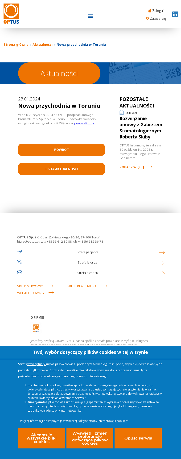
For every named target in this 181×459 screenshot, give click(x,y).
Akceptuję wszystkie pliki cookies (42, 438)
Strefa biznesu (87, 273)
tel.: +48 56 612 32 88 (56, 241)
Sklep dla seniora (82, 286)
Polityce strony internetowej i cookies (102, 421)
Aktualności (43, 44)
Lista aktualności (61, 169)
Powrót (61, 150)
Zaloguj (158, 10)
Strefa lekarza (87, 262)
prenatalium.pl (84, 123)
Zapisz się (158, 18)
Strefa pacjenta (87, 252)
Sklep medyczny (30, 286)
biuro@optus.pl (28, 241)
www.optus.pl (36, 364)
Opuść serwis (138, 438)
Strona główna (16, 44)
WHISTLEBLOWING (30, 293)
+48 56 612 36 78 (90, 241)
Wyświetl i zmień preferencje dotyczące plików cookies (90, 438)
